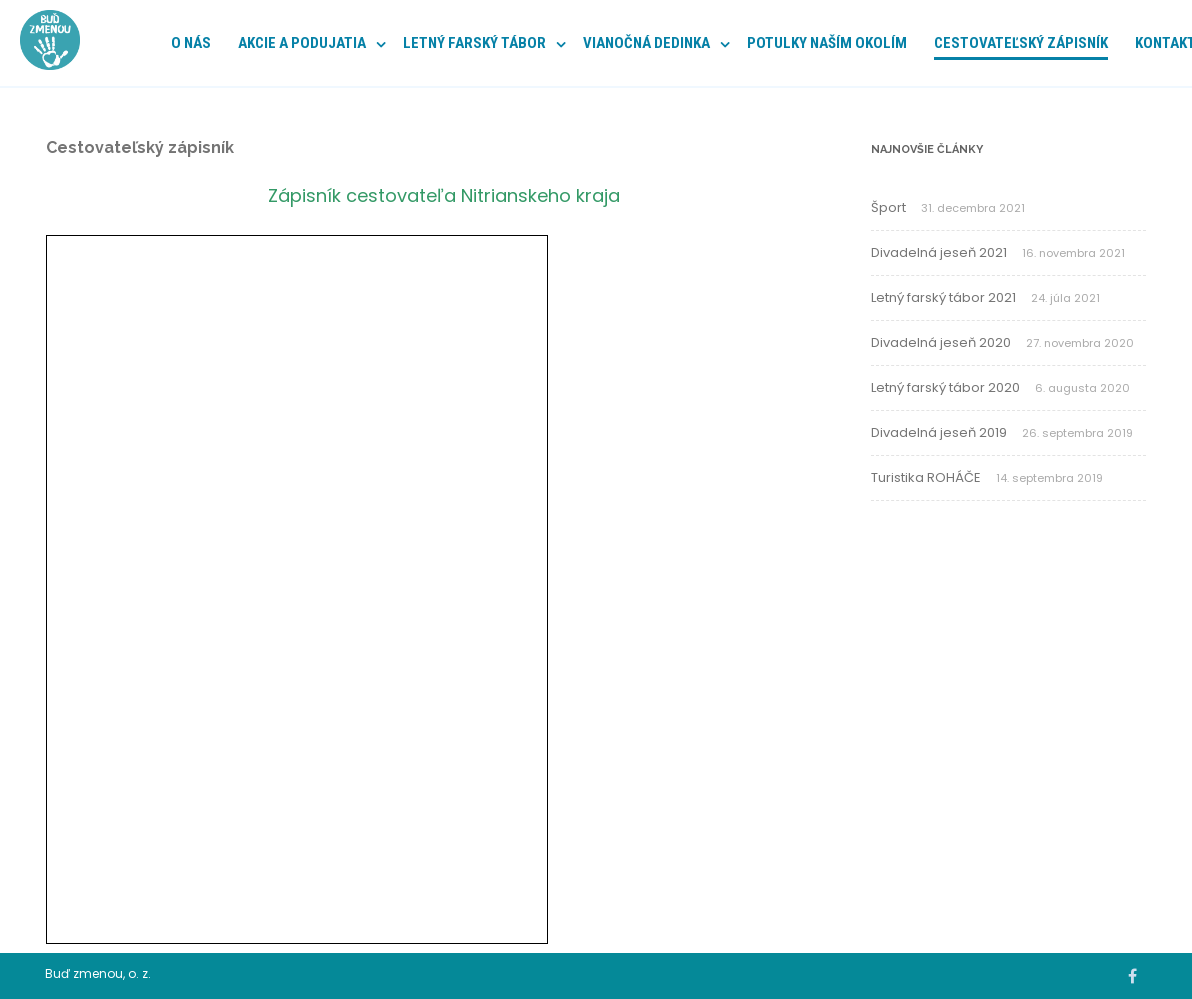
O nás (191, 43)
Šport (888, 207)
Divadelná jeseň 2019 (939, 432)
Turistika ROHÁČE (926, 477)
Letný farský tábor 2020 (945, 387)
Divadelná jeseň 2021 (939, 252)
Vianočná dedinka (646, 43)
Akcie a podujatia (302, 43)
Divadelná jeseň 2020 (941, 342)
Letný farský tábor (474, 43)
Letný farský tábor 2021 (943, 297)
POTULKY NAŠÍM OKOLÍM (827, 43)
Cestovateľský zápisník (1021, 43)
